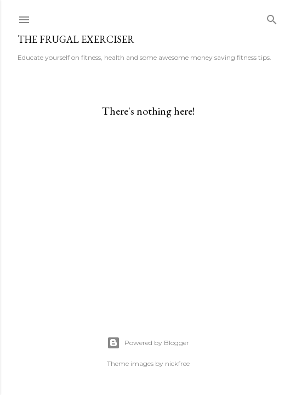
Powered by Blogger (148, 342)
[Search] (271, 17)
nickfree (177, 363)
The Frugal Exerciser (76, 39)
